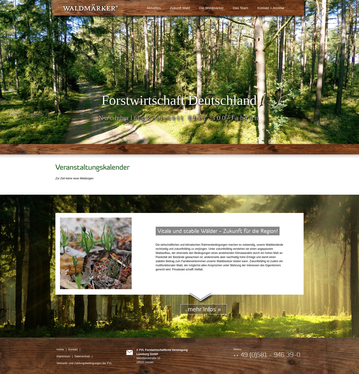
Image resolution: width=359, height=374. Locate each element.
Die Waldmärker (211, 8)
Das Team (240, 8)
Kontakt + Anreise (270, 8)
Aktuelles (154, 8)
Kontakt (73, 349)
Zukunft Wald (180, 8)
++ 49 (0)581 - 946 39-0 (266, 354)
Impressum (63, 356)
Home (60, 349)
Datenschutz (82, 356)
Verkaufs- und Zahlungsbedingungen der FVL (84, 363)
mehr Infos (202, 309)
